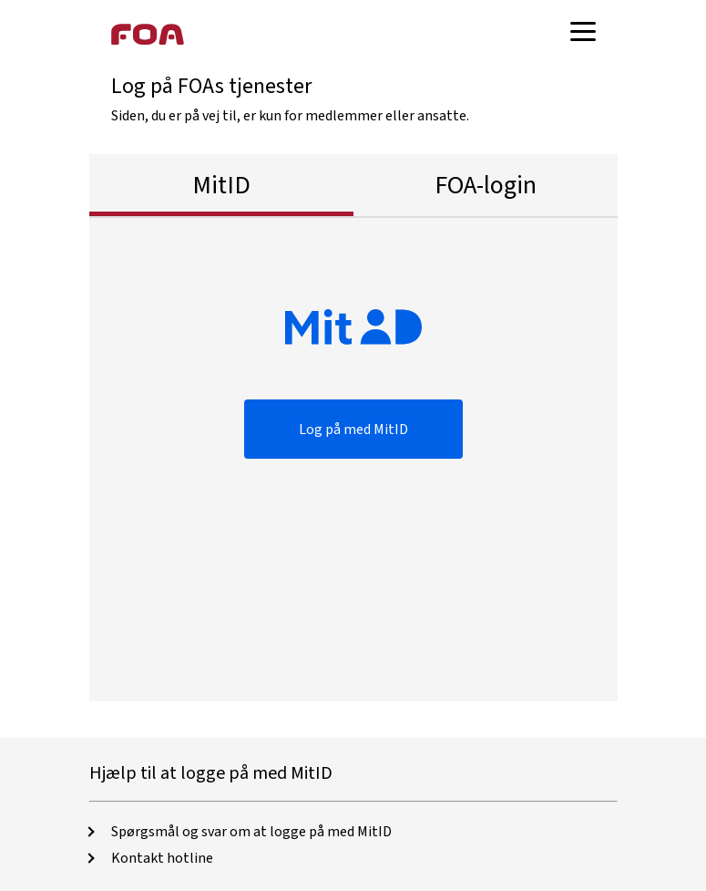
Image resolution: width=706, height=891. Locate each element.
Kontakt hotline (162, 858)
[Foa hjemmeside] (147, 33)
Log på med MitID (353, 430)
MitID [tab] (221, 185)
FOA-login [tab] (486, 185)
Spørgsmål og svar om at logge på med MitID (251, 832)
